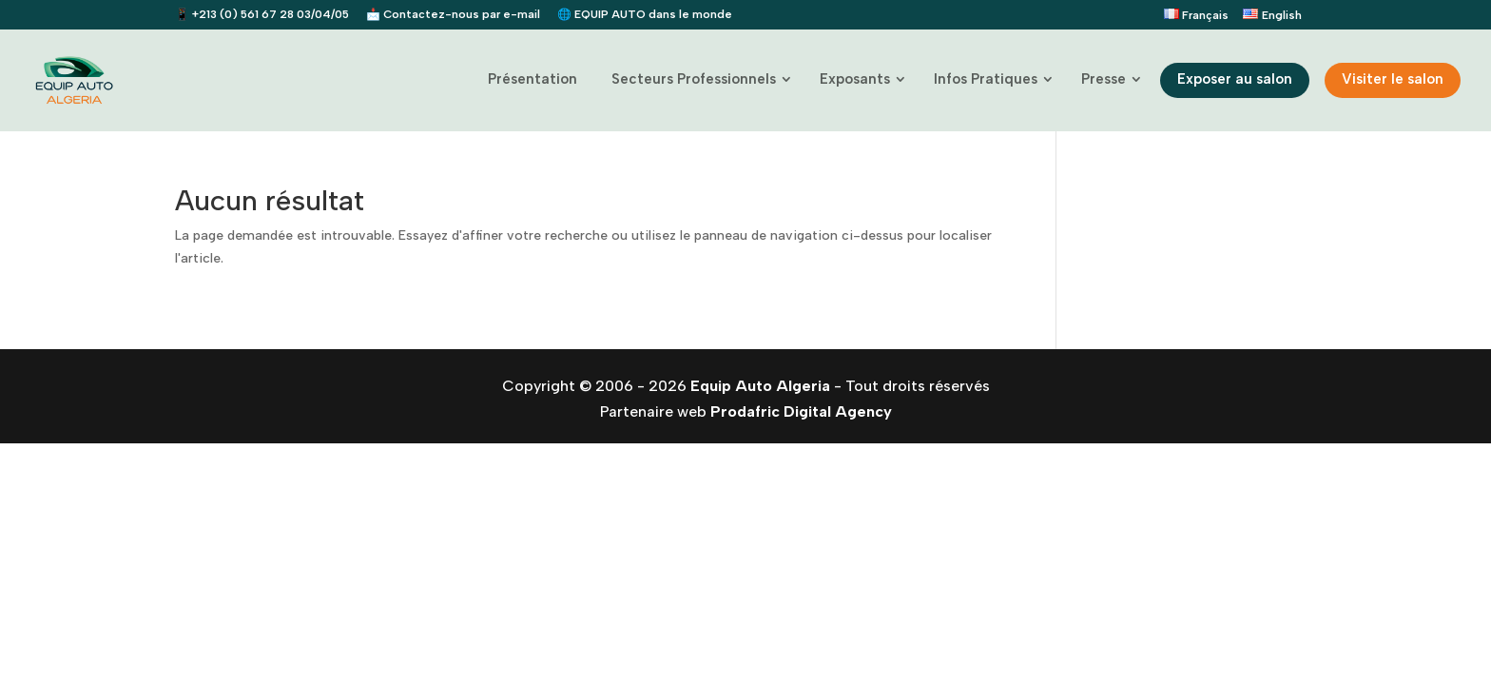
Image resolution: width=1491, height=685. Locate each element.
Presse (1103, 79)
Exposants (855, 79)
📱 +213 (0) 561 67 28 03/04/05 (262, 15)
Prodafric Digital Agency (801, 411)
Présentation (532, 79)
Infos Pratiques (985, 79)
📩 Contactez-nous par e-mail (453, 15)
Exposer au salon (1234, 79)
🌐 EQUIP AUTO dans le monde (644, 15)
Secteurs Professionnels (693, 79)
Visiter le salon (1392, 79)
